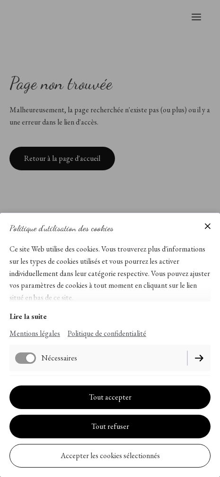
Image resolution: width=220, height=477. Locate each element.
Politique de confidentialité (107, 333)
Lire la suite (28, 316)
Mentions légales (34, 333)
